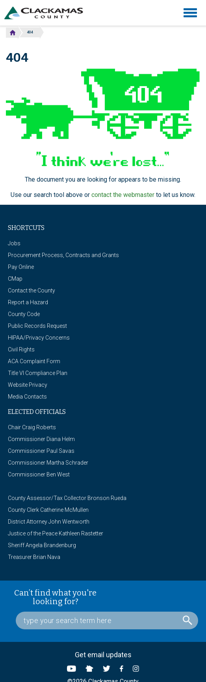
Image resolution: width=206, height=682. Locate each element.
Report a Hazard (28, 302)
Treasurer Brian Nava (34, 557)
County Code (24, 314)
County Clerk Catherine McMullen (48, 510)
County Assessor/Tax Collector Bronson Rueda (67, 498)
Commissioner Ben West (39, 474)
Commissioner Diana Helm (41, 439)
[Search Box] (107, 620)
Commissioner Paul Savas (41, 451)
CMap (15, 279)
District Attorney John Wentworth (48, 521)
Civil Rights (21, 349)
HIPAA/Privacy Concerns (39, 338)
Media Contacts (27, 396)
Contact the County (31, 290)
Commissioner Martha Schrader (48, 463)
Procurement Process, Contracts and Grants (63, 255)
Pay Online (21, 267)
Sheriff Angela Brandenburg (42, 545)
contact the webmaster (122, 195)
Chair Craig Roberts (32, 427)
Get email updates (103, 655)
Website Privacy (27, 385)
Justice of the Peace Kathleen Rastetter (55, 533)
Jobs (14, 243)
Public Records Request (37, 326)
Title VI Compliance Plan (37, 373)
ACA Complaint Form (34, 361)
